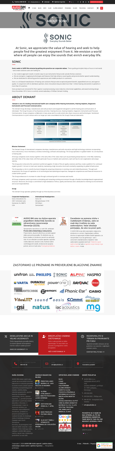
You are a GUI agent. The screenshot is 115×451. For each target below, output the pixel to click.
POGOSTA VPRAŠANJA (67, 392)
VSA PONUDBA (64, 385)
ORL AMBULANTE (65, 409)
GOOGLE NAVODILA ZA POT (68, 401)
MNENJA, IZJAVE (65, 411)
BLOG (39, 8)
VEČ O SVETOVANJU (56, 351)
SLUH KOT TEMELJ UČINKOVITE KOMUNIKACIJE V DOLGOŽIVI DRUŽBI (45, 423)
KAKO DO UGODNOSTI (19, 349)
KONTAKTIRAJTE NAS (95, 352)
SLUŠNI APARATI (58, 8)
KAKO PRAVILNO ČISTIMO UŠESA (46, 413)
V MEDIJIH (62, 383)
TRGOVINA (82, 8)
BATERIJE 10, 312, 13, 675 (68, 405)
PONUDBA (68, 8)
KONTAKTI (91, 8)
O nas (79, 443)
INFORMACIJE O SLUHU (67, 394)
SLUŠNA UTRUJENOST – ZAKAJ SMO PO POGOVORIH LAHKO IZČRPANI (45, 395)
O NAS (34, 8)
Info (44, 8)
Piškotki (86, 443)
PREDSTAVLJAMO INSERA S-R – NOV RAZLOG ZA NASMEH (44, 383)
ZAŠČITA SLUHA (64, 390)
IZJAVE (75, 8)
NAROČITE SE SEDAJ (96, 2)
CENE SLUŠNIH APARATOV (68, 403)
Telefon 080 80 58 (20, 2)
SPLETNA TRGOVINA (66, 407)
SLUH (49, 8)
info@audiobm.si (35, 2)
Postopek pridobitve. (48, 246)
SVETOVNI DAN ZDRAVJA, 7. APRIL (47, 405)
